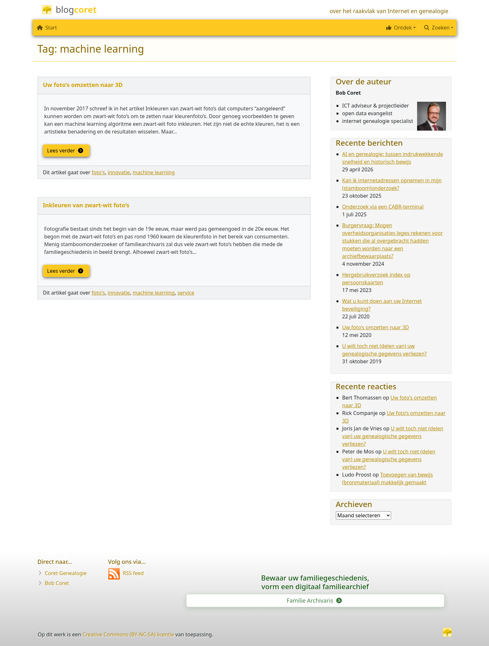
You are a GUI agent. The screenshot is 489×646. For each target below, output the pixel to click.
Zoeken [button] (437, 27)
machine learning (154, 172)
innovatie (119, 172)
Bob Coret (57, 583)
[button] (400, 27)
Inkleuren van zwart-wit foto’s (86, 205)
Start (47, 27)
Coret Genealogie (66, 573)
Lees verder (65, 150)
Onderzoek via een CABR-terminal (383, 206)
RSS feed (126, 573)
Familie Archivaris (314, 600)
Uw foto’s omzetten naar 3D (83, 85)
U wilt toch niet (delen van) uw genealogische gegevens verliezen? (392, 436)
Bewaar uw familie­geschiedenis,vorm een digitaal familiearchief (315, 582)
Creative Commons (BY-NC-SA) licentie (128, 634)
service (186, 292)
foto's (98, 172)
